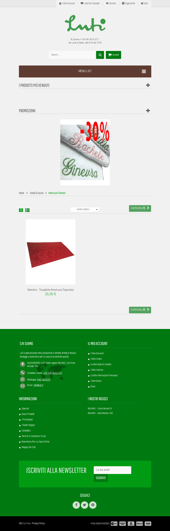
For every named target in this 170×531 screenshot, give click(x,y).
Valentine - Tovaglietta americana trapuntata (50, 290)
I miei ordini (96, 359)
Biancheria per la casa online (35, 442)
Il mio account (67, 3)
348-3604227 (44, 380)
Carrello (111, 3)
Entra (144, 3)
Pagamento (128, 3)
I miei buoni (96, 381)
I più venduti (27, 420)
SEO (21, 523)
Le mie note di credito (101, 364)
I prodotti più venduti (34, 85)
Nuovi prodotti (28, 414)
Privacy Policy (38, 523)
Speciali (25, 409)
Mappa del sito (29, 447)
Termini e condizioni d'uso (34, 436)
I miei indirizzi (97, 370)
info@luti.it (38, 385)
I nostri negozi (28, 425)
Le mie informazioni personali (104, 375)
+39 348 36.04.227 (89, 39)
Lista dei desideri (90, 3)
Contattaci (26, 431)
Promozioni (27, 110)
